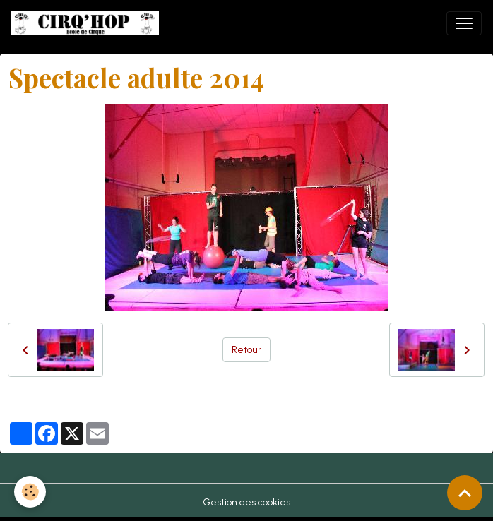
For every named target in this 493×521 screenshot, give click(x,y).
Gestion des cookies (246, 502)
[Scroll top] (464, 492)
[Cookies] (30, 492)
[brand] (88, 23)
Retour (246, 350)
